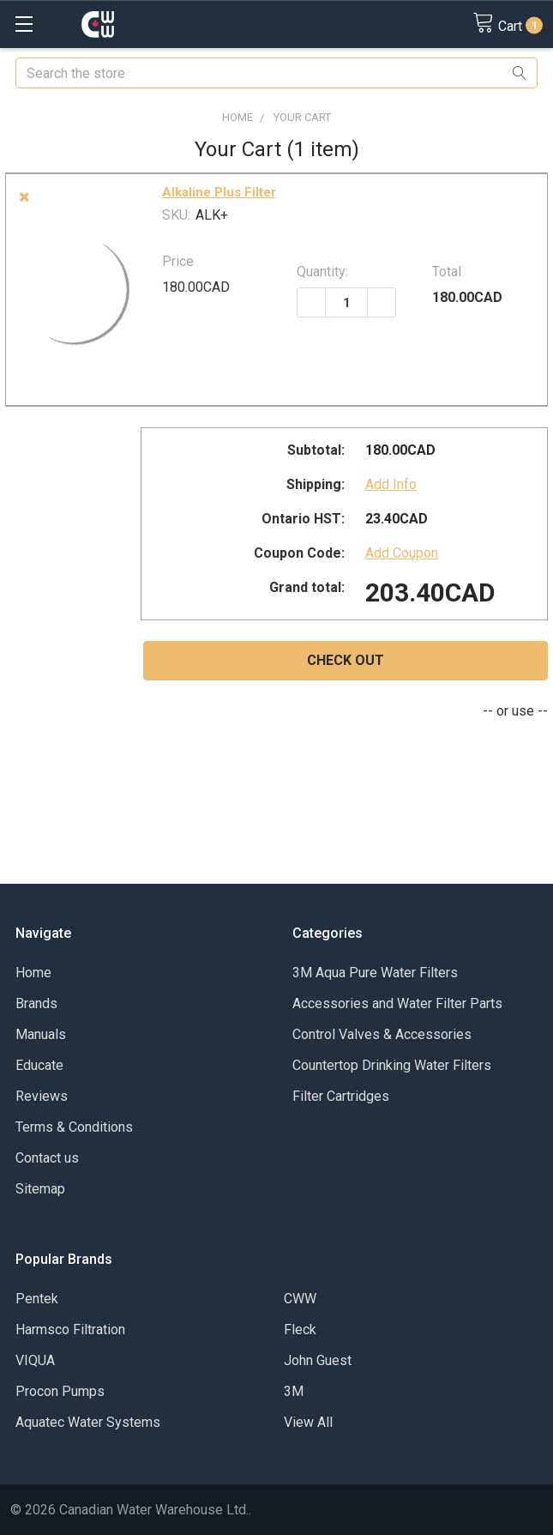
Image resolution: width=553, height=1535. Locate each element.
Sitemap (40, 1189)
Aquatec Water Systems (87, 1422)
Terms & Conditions (74, 1127)
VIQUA (35, 1360)
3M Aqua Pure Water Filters (375, 972)
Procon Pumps (60, 1391)
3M (294, 1391)
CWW (300, 1298)
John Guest (318, 1360)
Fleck (300, 1329)
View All (308, 1422)
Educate (39, 1065)
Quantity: (322, 271)
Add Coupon (401, 553)
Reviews (41, 1096)
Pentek (36, 1298)
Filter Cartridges (340, 1096)
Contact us (47, 1158)
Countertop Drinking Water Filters (391, 1065)
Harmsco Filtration (70, 1329)
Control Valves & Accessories (382, 1034)
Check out (345, 660)
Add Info (391, 484)
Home (33, 972)
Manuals (40, 1034)
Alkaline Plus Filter (219, 192)
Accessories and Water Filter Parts (397, 1003)
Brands (36, 1003)
